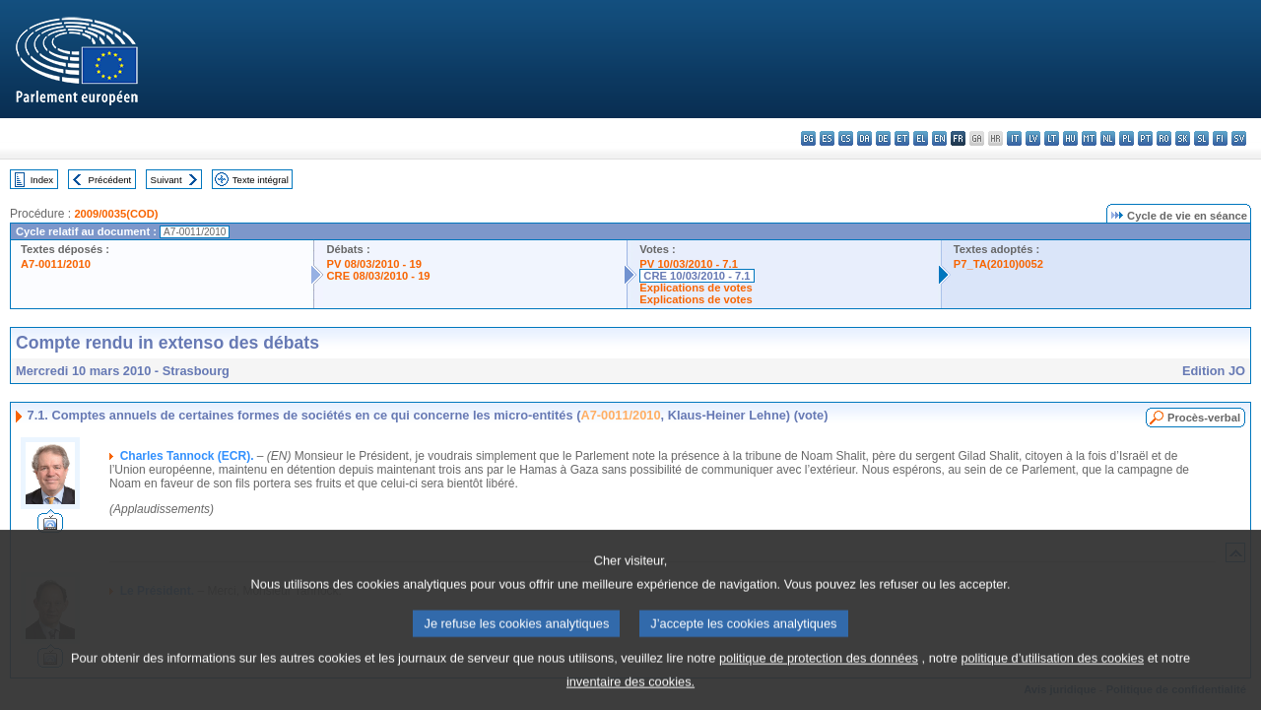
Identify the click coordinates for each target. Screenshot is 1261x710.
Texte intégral (260, 179)
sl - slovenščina (1201, 138)
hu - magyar (1070, 138)
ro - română (1164, 138)
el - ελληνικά (920, 138)
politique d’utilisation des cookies (1052, 672)
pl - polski (1126, 138)
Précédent (110, 179)
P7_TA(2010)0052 (998, 264)
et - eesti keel (902, 138)
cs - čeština (845, 138)
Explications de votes (695, 287)
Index (42, 179)
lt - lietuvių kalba (1051, 138)
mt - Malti (1089, 138)
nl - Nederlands (1107, 138)
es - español (827, 138)
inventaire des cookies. (630, 695)
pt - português (1145, 138)
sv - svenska (1238, 138)
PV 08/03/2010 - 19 (373, 264)
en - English (939, 138)
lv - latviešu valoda (1033, 138)
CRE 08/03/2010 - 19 (378, 276)
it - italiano (1014, 138)
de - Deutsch (883, 138)
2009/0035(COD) (116, 214)
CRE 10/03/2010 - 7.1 (696, 276)
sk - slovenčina (1182, 138)
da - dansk (864, 138)
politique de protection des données (818, 672)
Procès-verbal (1203, 417)
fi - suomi (1220, 138)
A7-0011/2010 (56, 264)
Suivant (166, 179)
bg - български (808, 138)
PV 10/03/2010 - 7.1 (688, 264)
